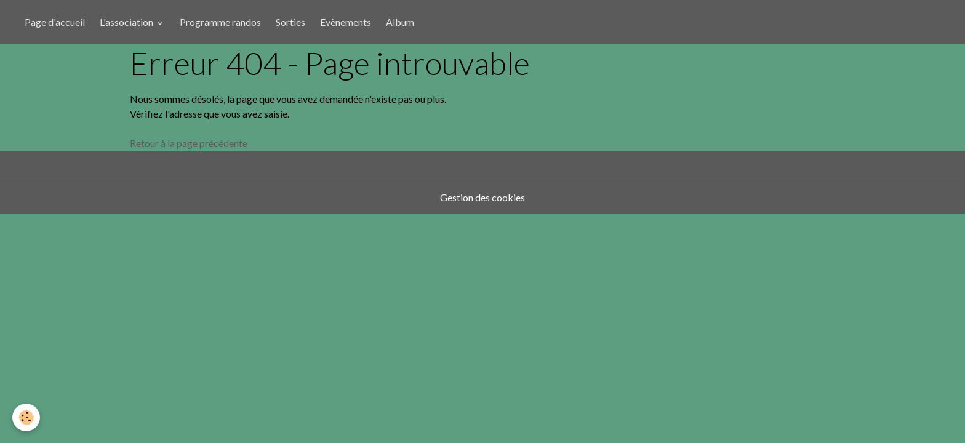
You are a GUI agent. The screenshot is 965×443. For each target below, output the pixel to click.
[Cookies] (26, 417)
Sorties (290, 22)
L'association (127, 22)
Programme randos (220, 22)
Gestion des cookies (482, 197)
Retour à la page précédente (188, 143)
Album (400, 22)
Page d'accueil (55, 22)
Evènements (345, 22)
